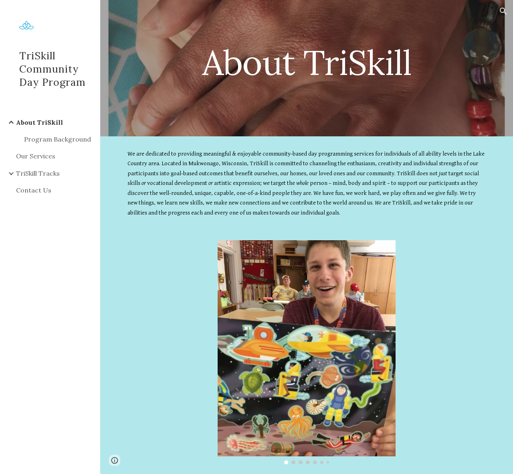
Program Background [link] (57, 139)
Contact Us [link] (33, 190)
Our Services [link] (35, 156)
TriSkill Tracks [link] (38, 173)
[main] (306, 62)
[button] (503, 11)
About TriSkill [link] (39, 122)
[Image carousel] (307, 352)
